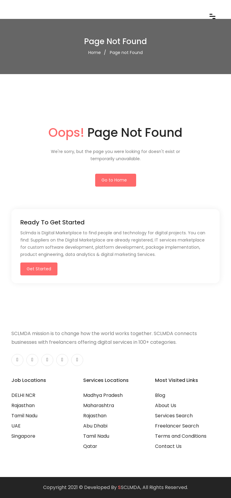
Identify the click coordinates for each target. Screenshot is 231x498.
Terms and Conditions (180, 436)
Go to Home (114, 180)
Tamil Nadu (24, 415)
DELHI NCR (23, 395)
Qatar (90, 446)
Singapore (23, 436)
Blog (160, 395)
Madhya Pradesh (103, 395)
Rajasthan (23, 405)
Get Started (39, 269)
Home (94, 53)
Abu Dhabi (95, 425)
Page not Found (126, 53)
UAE (16, 425)
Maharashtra (98, 405)
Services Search (174, 415)
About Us (165, 405)
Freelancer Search (177, 425)
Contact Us (168, 446)
